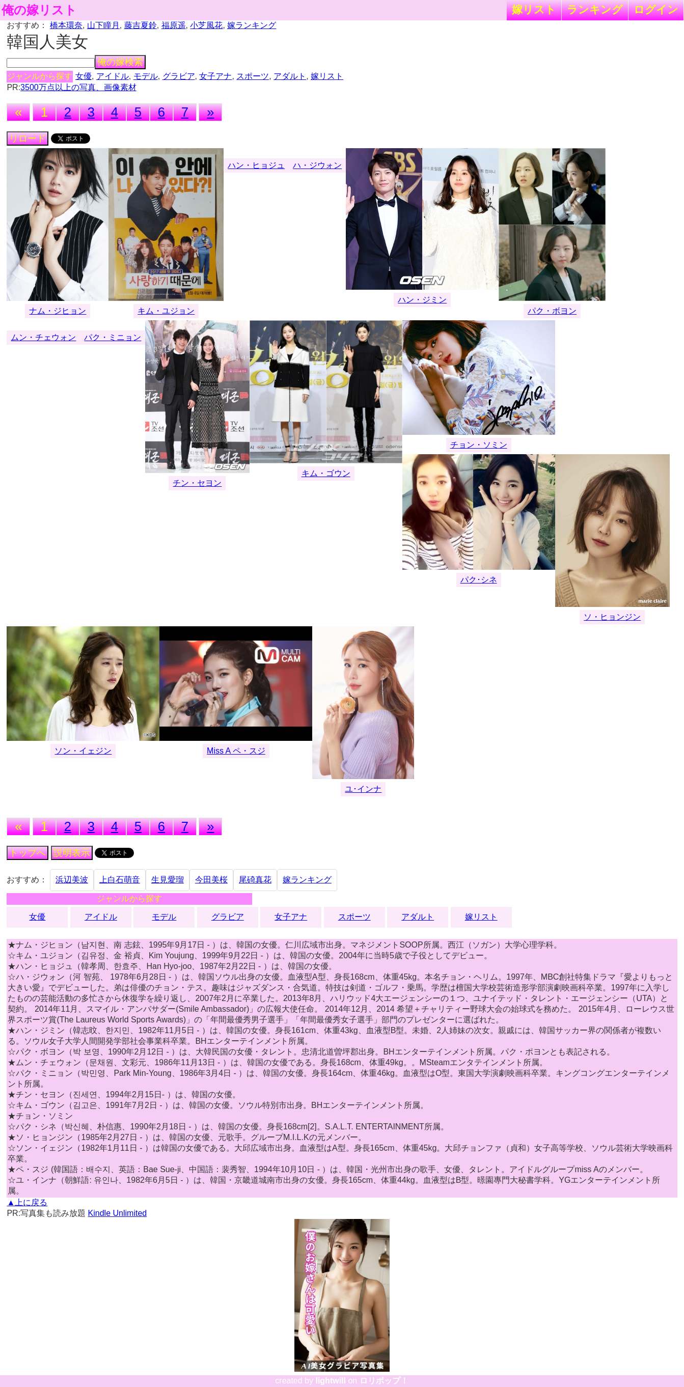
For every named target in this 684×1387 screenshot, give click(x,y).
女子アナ (215, 76)
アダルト (289, 76)
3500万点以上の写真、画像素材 (78, 87)
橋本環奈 (66, 25)
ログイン (656, 9)
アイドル (112, 76)
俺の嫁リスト (39, 10)
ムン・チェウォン (43, 337)
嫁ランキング (251, 25)
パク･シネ (478, 579)
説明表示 (71, 853)
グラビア (178, 76)
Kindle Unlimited (117, 1213)
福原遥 (173, 25)
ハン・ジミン (422, 299)
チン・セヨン (197, 483)
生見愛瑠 (167, 879)
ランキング (595, 9)
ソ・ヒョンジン (612, 617)
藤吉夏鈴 (140, 25)
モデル (145, 76)
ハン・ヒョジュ (256, 165)
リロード (27, 138)
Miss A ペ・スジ (236, 750)
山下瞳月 (103, 25)
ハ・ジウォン (317, 165)
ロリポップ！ (384, 1380)
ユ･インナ (363, 789)
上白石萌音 (119, 879)
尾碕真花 (255, 879)
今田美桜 (211, 879)
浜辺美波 (72, 879)
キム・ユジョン (166, 311)
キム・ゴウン (326, 473)
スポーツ (252, 76)
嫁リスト (534, 9)
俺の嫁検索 (120, 62)
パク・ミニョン (112, 337)
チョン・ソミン (478, 444)
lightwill (330, 1380)
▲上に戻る (27, 1202)
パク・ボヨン (552, 311)
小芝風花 (206, 25)
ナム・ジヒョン (57, 311)
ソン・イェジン (83, 750)
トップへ (27, 853)
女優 (83, 76)
